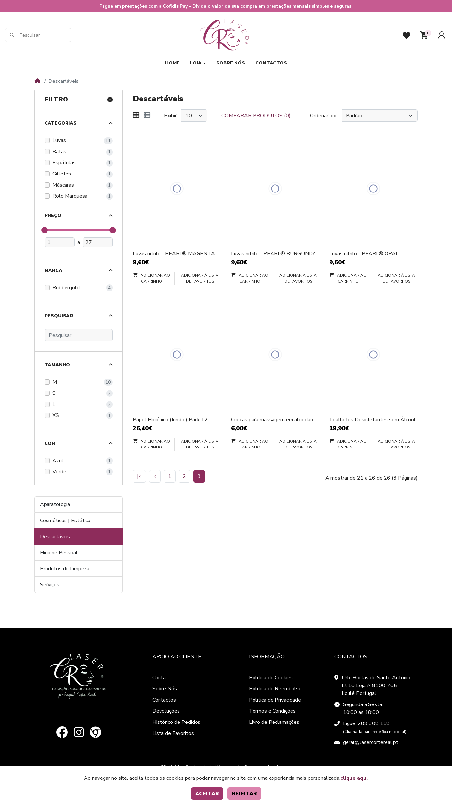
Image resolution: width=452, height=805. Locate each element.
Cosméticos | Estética (65, 520)
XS (55, 415)
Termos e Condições (272, 711)
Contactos (164, 700)
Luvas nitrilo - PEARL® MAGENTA (174, 253)
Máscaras (63, 185)
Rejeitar (244, 793)
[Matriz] (136, 115)
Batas (59, 151)
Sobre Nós (164, 688)
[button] (423, 35)
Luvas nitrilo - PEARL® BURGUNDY (273, 253)
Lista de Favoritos (173, 733)
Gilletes (61, 173)
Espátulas (64, 162)
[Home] (37, 81)
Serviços (49, 584)
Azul (57, 460)
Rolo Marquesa (69, 196)
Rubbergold (66, 287)
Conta (159, 677)
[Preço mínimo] (60, 242)
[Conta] (441, 35)
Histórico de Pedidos (176, 722)
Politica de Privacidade (275, 700)
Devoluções (166, 711)
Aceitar (207, 793)
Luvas (59, 140)
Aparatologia (55, 504)
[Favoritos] (406, 35)
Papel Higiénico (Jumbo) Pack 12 (170, 419)
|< (139, 476)
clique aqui (353, 778)
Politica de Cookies (271, 677)
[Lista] (147, 115)
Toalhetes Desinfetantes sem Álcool (372, 419)
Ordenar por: (324, 115)
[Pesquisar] (45, 35)
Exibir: (171, 115)
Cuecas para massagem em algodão (272, 419)
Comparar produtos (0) (256, 115)
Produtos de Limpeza (64, 568)
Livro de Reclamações (274, 722)
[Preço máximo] (98, 242)
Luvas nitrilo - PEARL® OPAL (364, 253)
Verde (59, 471)
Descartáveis (55, 536)
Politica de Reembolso (275, 688)
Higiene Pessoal (59, 552)
